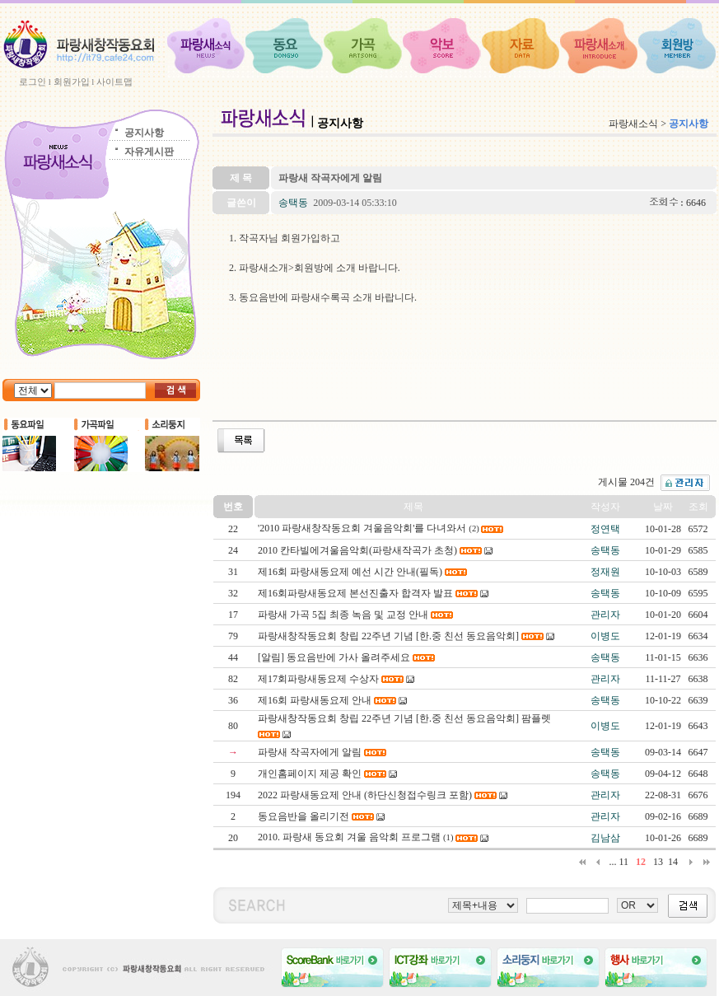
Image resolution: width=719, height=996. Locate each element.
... (612, 861)
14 (672, 861)
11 (623, 861)
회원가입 (72, 82)
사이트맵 (114, 82)
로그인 (32, 82)
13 (658, 861)
